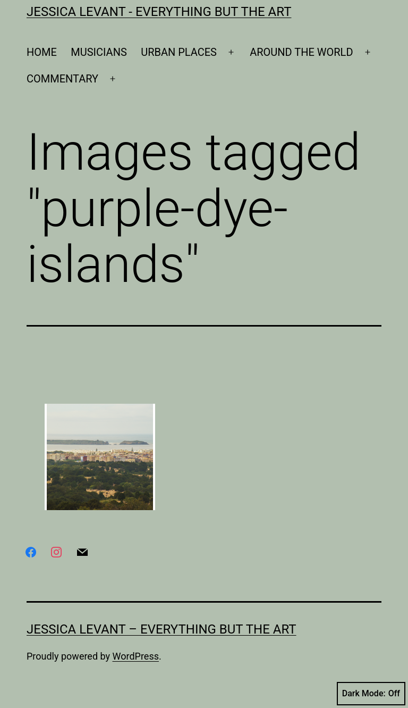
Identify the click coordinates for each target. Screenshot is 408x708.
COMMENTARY (62, 78)
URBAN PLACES (179, 52)
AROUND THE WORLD (301, 52)
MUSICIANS (99, 52)
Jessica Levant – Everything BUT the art (161, 629)
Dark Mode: (371, 693)
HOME (42, 52)
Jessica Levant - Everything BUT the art (159, 11)
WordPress (136, 656)
